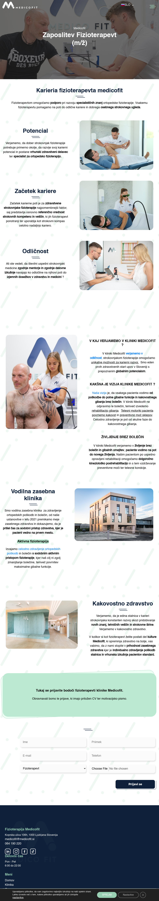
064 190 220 (13, 828)
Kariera (9, 883)
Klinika (9, 870)
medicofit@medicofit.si (19, 824)
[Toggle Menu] (152, 6)
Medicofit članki (15, 879)
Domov (9, 865)
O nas (9, 874)
